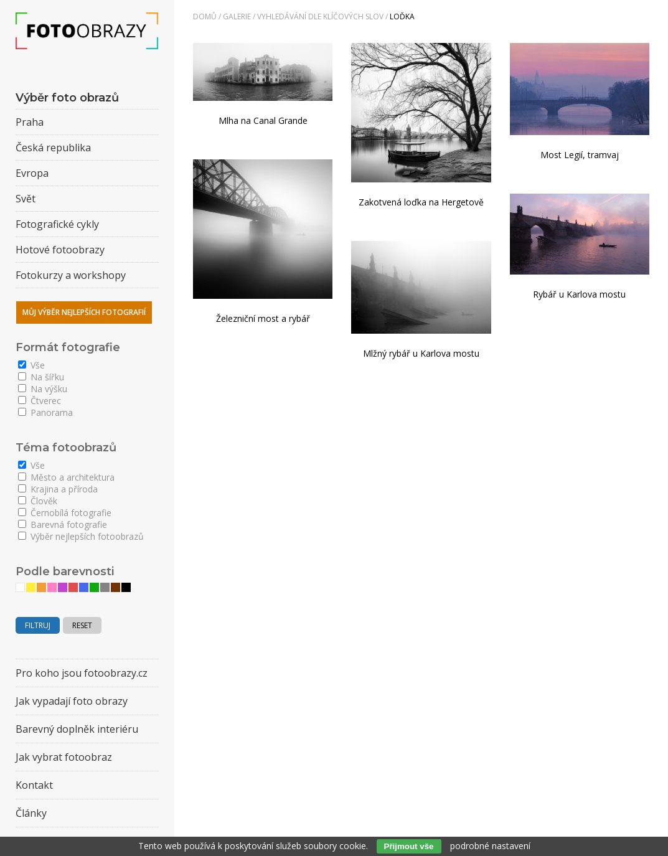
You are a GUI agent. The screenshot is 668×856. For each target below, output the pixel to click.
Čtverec (39, 401)
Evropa (32, 173)
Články (31, 813)
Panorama (45, 412)
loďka (402, 16)
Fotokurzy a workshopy (71, 275)
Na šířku (41, 377)
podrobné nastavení (490, 846)
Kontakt (34, 785)
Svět (25, 198)
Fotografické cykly (57, 224)
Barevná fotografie (62, 524)
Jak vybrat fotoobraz (64, 757)
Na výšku (42, 389)
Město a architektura (66, 477)
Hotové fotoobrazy (60, 249)
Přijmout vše (409, 846)
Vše (31, 365)
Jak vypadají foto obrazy (72, 701)
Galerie (237, 16)
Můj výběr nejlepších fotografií (84, 312)
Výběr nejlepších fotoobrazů (81, 536)
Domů (205, 16)
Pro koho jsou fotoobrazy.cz (82, 673)
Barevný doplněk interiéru (77, 729)
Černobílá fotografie (64, 513)
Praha (30, 122)
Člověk (37, 501)
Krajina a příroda (58, 489)
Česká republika (53, 147)
